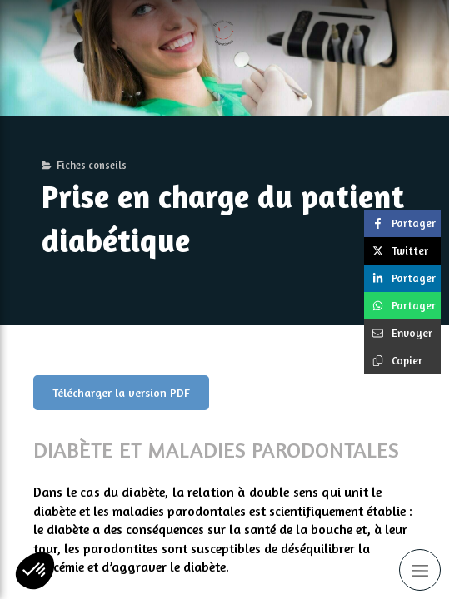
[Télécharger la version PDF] (121, 392)
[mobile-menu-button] (420, 570)
